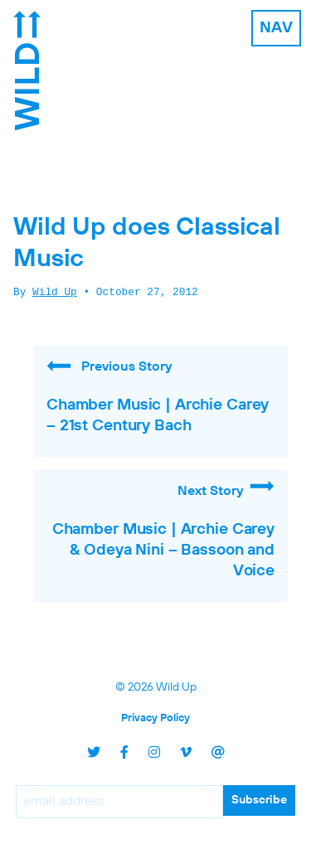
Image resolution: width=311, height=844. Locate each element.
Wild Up (54, 292)
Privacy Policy (155, 718)
